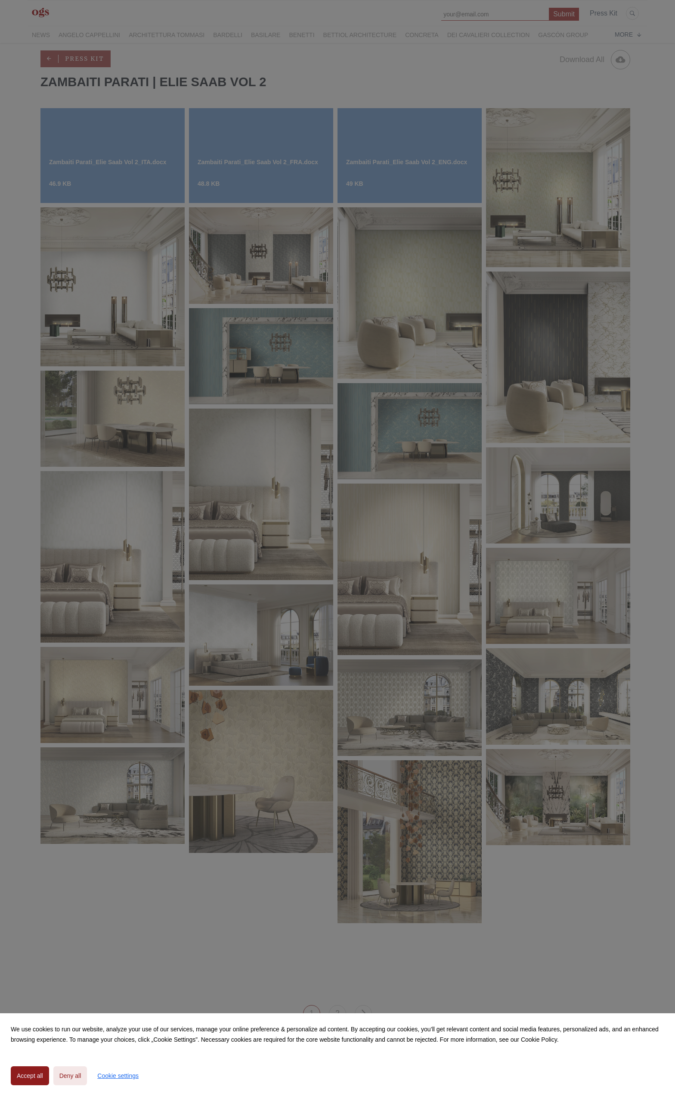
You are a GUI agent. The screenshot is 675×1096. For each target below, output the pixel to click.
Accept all (30, 1075)
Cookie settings (118, 1075)
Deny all (70, 1075)
